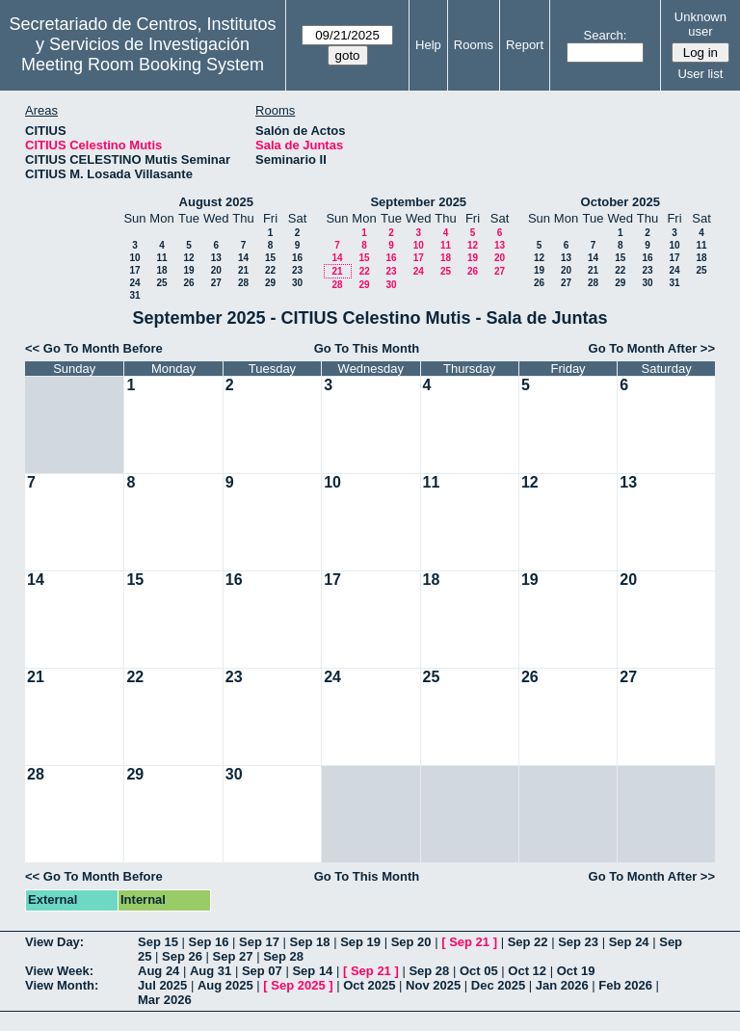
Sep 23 (578, 942)
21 (243, 270)
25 (161, 283)
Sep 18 (310, 942)
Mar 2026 (165, 999)
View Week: (59, 971)
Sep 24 (629, 942)
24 (134, 283)
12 (188, 257)
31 (134, 295)
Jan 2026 (562, 985)
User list (700, 73)
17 (134, 270)
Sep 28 (283, 956)
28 (243, 283)
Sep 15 (158, 942)
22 (270, 270)
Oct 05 (479, 971)
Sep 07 (262, 971)
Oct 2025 (369, 985)
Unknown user (700, 24)
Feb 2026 (625, 985)
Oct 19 (576, 971)
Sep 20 (411, 942)
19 (188, 270)
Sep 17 (259, 942)
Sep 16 (209, 942)
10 (134, 257)
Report (524, 45)
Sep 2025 (298, 985)
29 (270, 283)
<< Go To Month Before (94, 348)
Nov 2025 (433, 985)
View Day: (54, 942)
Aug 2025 (225, 985)
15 (270, 257)
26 (188, 283)
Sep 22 (528, 942)
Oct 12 (527, 971)
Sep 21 (469, 942)
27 (216, 283)
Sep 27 (233, 956)
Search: (605, 35)
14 (243, 257)
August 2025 (216, 202)
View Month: (61, 985)
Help (428, 45)
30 (297, 283)
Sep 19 (360, 942)
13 (216, 257)
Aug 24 (158, 971)
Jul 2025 (162, 985)
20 (216, 270)
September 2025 (418, 202)
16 (297, 257)
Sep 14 (312, 971)
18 (161, 270)
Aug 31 (210, 971)
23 (297, 270)
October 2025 (620, 202)
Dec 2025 (498, 985)
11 (161, 257)
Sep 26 (182, 956)
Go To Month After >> (652, 348)
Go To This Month (367, 348)
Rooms (473, 45)
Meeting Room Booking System (142, 64)
